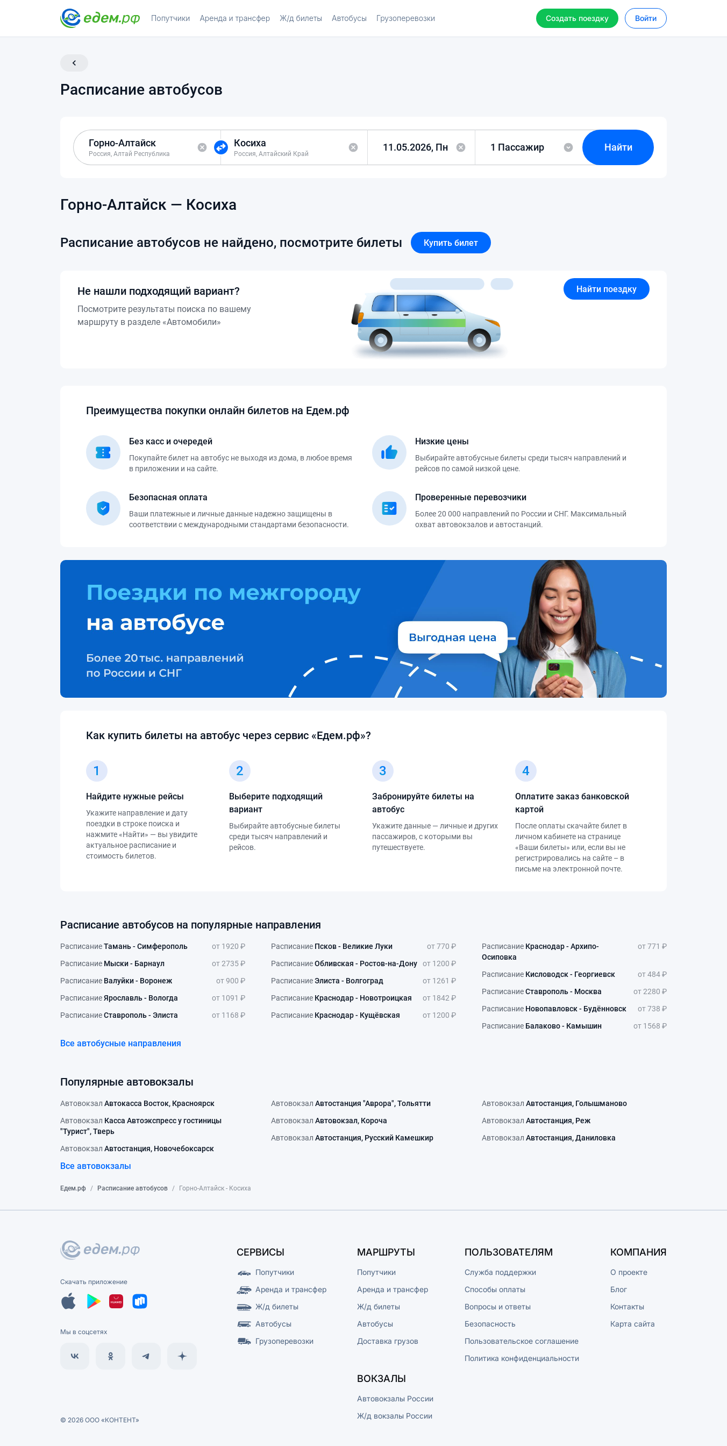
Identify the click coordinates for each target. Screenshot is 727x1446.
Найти (618, 147)
